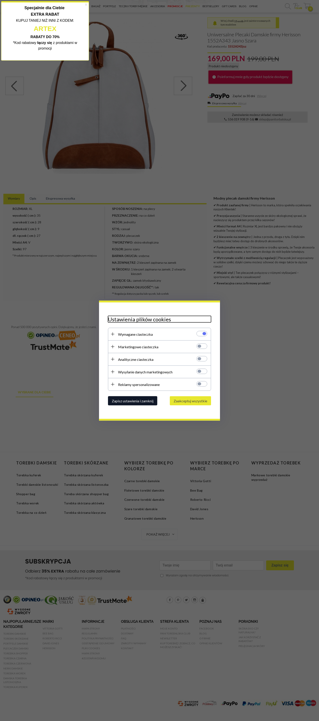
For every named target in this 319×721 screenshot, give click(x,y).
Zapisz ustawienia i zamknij (132, 401)
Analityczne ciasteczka (135, 359)
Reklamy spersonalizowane (139, 384)
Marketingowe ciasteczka (138, 346)
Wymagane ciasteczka (135, 334)
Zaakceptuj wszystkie (190, 401)
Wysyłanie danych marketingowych (145, 372)
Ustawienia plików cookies (139, 319)
